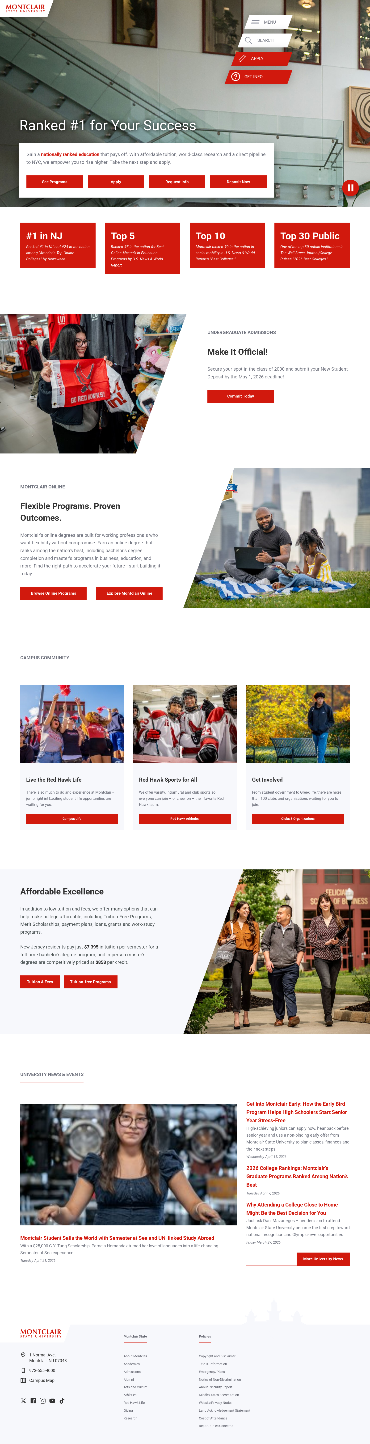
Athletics (130, 1395)
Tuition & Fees (40, 981)
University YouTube (52, 1401)
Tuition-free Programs (90, 981)
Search (349, 40)
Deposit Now (238, 181)
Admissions (132, 1372)
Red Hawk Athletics (184, 819)
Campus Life (72, 819)
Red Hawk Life (134, 1403)
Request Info (177, 181)
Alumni (129, 1379)
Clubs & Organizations (298, 819)
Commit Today (240, 396)
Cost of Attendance (213, 1418)
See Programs (54, 181)
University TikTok (62, 1401)
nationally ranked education (70, 154)
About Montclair (135, 1356)
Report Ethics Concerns (216, 1426)
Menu (353, 22)
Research (130, 1418)
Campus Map (38, 1380)
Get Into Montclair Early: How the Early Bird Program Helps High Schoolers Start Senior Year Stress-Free (296, 1112)
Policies (205, 1336)
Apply (340, 58)
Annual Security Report (215, 1387)
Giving (128, 1410)
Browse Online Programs (53, 593)
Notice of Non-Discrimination (220, 1379)
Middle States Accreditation (219, 1395)
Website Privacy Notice (215, 1403)
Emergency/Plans (212, 1372)
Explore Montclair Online (129, 593)
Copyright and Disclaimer (217, 1356)
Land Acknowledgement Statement (224, 1410)
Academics (132, 1364)
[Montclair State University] (25, 8)
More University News (323, 1259)
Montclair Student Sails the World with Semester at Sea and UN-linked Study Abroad (117, 1238)
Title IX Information (213, 1364)
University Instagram (43, 1401)
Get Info (337, 76)
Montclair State (135, 1336)
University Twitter (23, 1401)
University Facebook (33, 1401)
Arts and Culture (135, 1387)
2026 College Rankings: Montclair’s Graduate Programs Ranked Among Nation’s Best (297, 1176)
